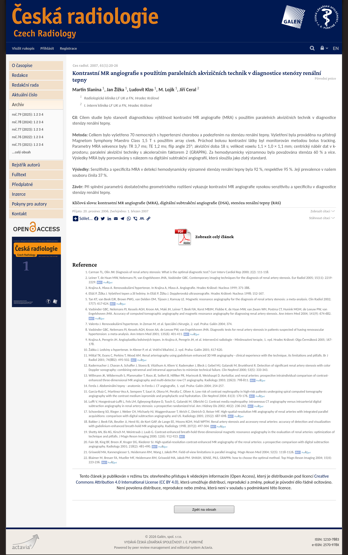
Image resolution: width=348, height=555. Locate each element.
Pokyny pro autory (29, 204)
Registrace (68, 48)
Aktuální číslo (24, 95)
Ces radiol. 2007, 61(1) (90, 65)
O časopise (22, 65)
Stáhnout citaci (322, 218)
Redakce (20, 75)
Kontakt (19, 214)
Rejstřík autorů (26, 165)
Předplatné (22, 184)
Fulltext (19, 175)
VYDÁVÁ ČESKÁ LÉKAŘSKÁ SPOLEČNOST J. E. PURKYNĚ (163, 542)
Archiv (18, 105)
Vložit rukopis (23, 48)
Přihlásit (47, 48)
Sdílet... (82, 218)
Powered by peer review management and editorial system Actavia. (163, 547)
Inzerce (19, 194)
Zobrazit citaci (323, 211)
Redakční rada (25, 85)
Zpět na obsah (204, 509)
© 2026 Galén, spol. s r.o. (163, 536)
